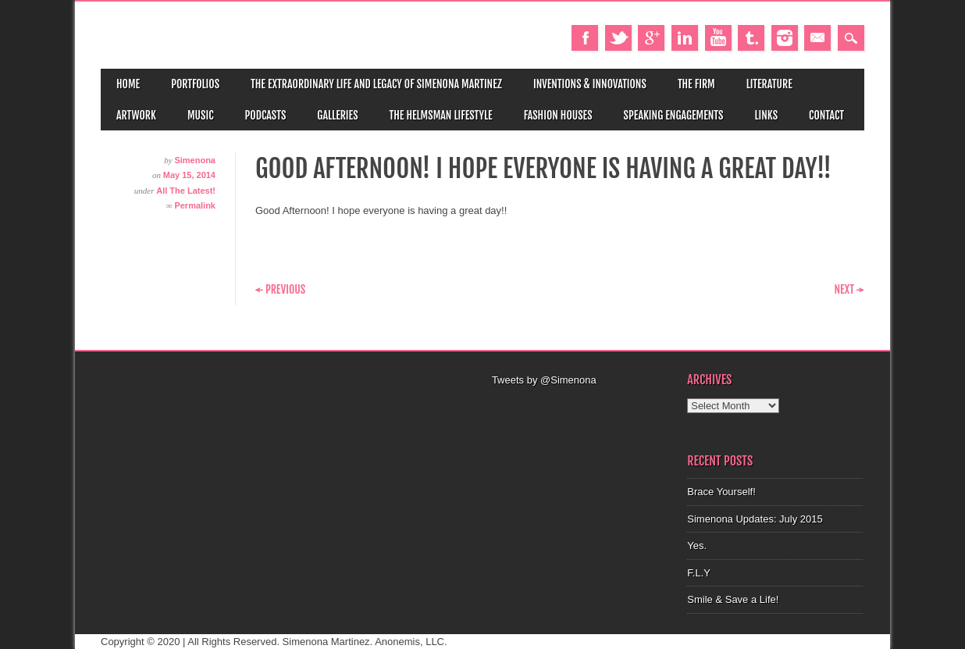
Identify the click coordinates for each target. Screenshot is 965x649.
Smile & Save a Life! (732, 599)
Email (817, 38)
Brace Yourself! (721, 491)
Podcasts (266, 115)
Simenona (194, 160)
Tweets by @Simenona (544, 380)
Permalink (194, 205)
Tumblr (751, 38)
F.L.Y (698, 573)
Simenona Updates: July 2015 (754, 519)
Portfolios (195, 84)
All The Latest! (185, 190)
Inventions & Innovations (589, 84)
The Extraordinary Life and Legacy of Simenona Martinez (376, 84)
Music (200, 115)
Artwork (136, 115)
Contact (826, 115)
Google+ (651, 38)
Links (766, 115)
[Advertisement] (580, 408)
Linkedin (684, 38)
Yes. (697, 545)
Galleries (337, 115)
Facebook (585, 38)
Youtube (718, 38)
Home (128, 84)
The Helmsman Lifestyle (441, 115)
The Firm (696, 84)
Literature (769, 84)
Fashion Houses (558, 115)
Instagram (784, 38)
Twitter (618, 38)
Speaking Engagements (674, 115)
